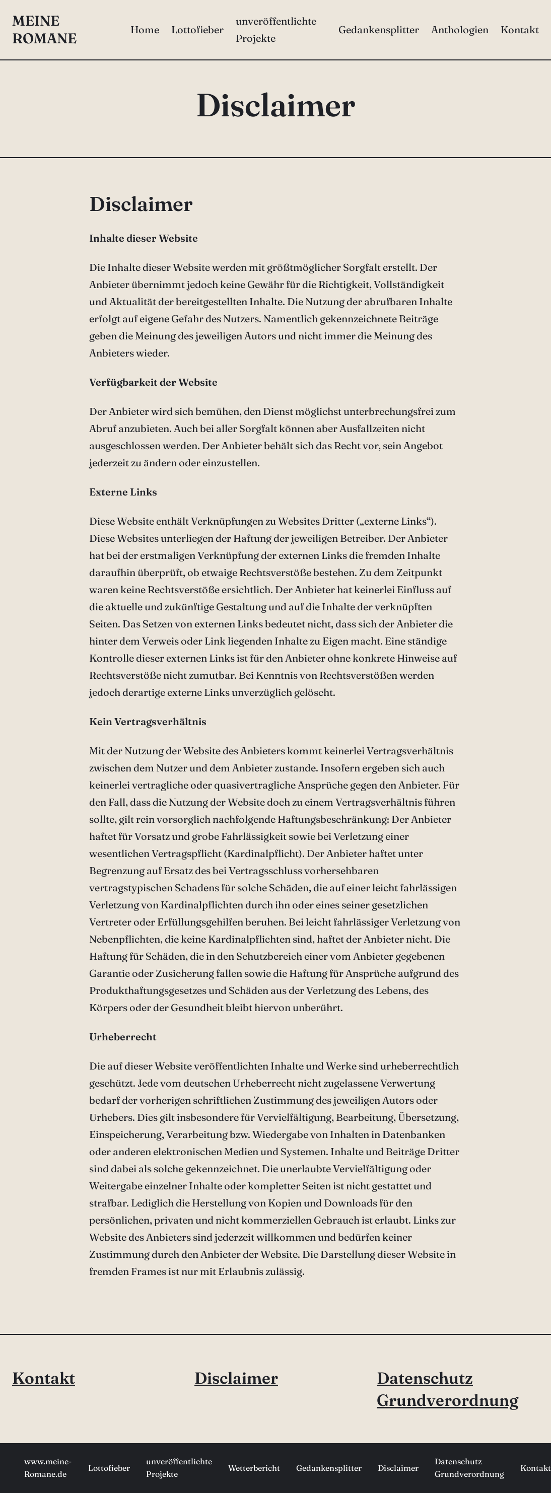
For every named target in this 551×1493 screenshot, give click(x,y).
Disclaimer (236, 1378)
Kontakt (43, 1378)
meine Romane (44, 29)
